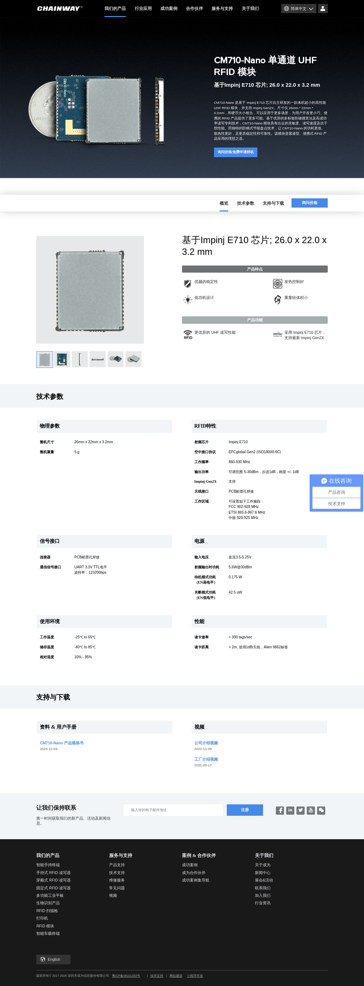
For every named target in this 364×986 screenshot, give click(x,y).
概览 (224, 203)
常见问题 (117, 888)
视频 (113, 895)
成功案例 (168, 8)
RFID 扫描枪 (47, 911)
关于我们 (250, 8)
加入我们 (263, 895)
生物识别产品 (48, 903)
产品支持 (117, 865)
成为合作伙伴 (193, 872)
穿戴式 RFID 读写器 (53, 880)
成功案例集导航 (195, 880)
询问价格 (309, 203)
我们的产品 (115, 11)
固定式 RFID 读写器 (53, 888)
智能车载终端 (48, 933)
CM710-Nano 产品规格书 (62, 743)
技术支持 (117, 872)
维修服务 (117, 880)
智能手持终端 (48, 865)
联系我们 (263, 888)
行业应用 (143, 8)
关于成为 (263, 865)
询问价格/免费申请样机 (236, 152)
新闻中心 (263, 872)
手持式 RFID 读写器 (53, 872)
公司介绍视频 (206, 743)
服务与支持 (222, 8)
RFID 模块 (45, 926)
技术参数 (245, 203)
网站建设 (176, 975)
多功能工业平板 (50, 895)
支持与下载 (273, 203)
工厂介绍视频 (206, 759)
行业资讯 (263, 903)
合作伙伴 (194, 8)
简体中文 (298, 8)
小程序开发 (195, 975)
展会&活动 (264, 880)
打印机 (42, 918)
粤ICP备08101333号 (126, 975)
